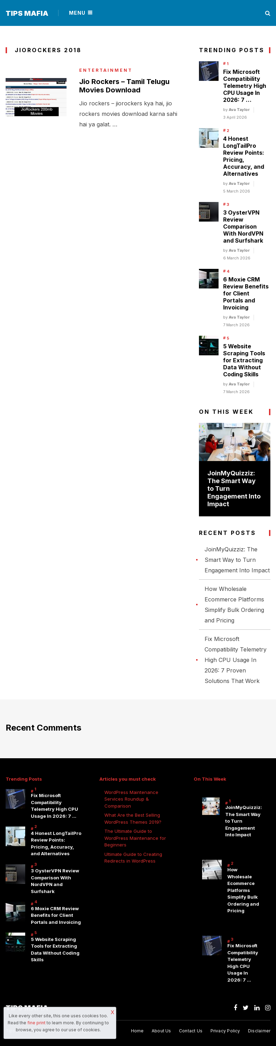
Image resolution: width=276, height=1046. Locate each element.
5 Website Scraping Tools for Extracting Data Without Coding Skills (244, 360)
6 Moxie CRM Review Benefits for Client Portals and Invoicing (246, 293)
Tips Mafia (27, 13)
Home (137, 1030)
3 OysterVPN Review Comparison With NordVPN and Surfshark (243, 226)
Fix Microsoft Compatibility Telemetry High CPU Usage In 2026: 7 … (244, 85)
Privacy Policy (225, 1030)
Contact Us (190, 1030)
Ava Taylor (239, 109)
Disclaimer (259, 1030)
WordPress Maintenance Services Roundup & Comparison (131, 799)
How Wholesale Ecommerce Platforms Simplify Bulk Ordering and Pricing (243, 890)
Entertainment (105, 70)
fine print (36, 1022)
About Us (161, 1030)
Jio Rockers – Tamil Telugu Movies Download (124, 85)
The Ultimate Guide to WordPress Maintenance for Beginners (135, 838)
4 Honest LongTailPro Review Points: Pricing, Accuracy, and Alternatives (243, 156)
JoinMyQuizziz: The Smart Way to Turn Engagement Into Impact (237, 560)
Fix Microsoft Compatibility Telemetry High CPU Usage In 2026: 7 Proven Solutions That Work (236, 659)
